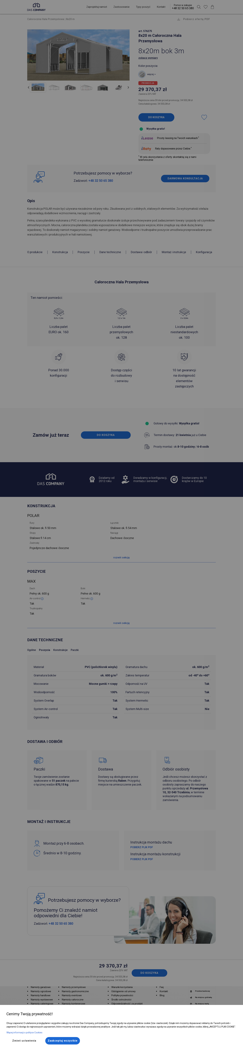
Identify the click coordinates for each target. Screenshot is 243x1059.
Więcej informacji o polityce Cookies (24, 1032)
